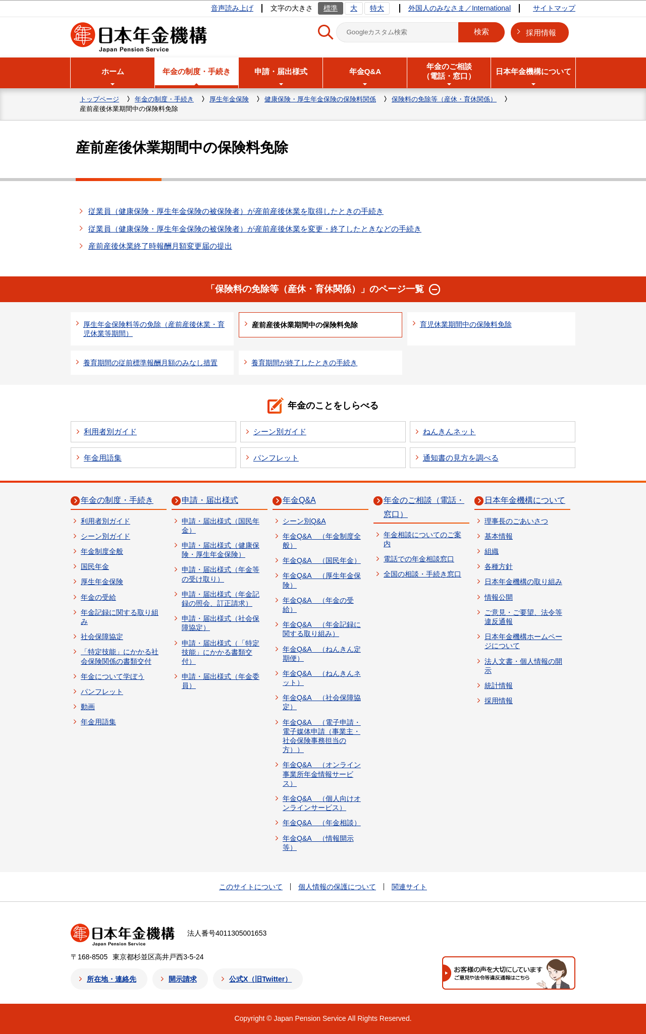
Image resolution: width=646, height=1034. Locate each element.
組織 (491, 551)
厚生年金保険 (229, 99)
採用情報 (541, 32)
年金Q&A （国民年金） (322, 560)
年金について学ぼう (112, 676)
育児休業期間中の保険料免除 (466, 324)
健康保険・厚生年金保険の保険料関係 (320, 99)
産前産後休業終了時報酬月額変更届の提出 (160, 246)
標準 (331, 8)
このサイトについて (251, 887)
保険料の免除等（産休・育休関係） (444, 99)
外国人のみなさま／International (459, 8)
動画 (88, 707)
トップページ (99, 99)
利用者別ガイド (110, 431)
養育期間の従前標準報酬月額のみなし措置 (150, 363)
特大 (377, 8)
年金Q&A (299, 500)
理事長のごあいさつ (516, 521)
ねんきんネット (449, 431)
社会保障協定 (102, 637)
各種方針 (498, 566)
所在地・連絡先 (111, 979)
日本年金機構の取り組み (523, 582)
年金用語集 (103, 457)
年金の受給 (98, 597)
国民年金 (95, 566)
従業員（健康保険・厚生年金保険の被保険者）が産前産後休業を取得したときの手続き (236, 211)
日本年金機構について (524, 500)
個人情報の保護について (337, 887)
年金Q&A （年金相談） (322, 823)
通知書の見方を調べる (461, 457)
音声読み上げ (232, 8)
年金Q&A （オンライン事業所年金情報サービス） (322, 774)
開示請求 (183, 979)
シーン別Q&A (304, 521)
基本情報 (498, 536)
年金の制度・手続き (164, 99)
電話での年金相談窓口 (419, 559)
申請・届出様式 (210, 500)
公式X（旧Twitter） (260, 979)
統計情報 (498, 685)
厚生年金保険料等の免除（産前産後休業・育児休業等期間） (154, 328)
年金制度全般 (102, 551)
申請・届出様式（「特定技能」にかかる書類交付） (220, 652)
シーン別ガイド (279, 431)
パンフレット (276, 457)
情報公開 (498, 597)
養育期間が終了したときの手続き (304, 363)
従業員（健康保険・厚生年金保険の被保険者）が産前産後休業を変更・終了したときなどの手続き (254, 228)
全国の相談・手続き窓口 (422, 574)
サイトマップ (554, 8)
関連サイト (409, 887)
